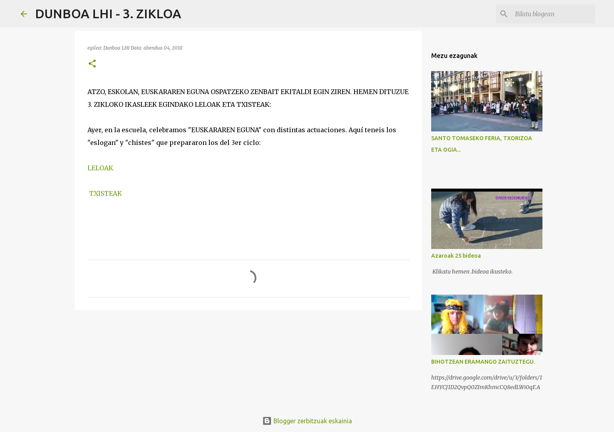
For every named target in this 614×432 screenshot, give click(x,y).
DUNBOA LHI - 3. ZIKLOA (108, 13)
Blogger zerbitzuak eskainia (307, 420)
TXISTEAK (105, 193)
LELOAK (100, 168)
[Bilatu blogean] (553, 13)
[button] (92, 64)
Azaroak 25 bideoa (456, 256)
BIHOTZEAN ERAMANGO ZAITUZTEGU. (483, 362)
